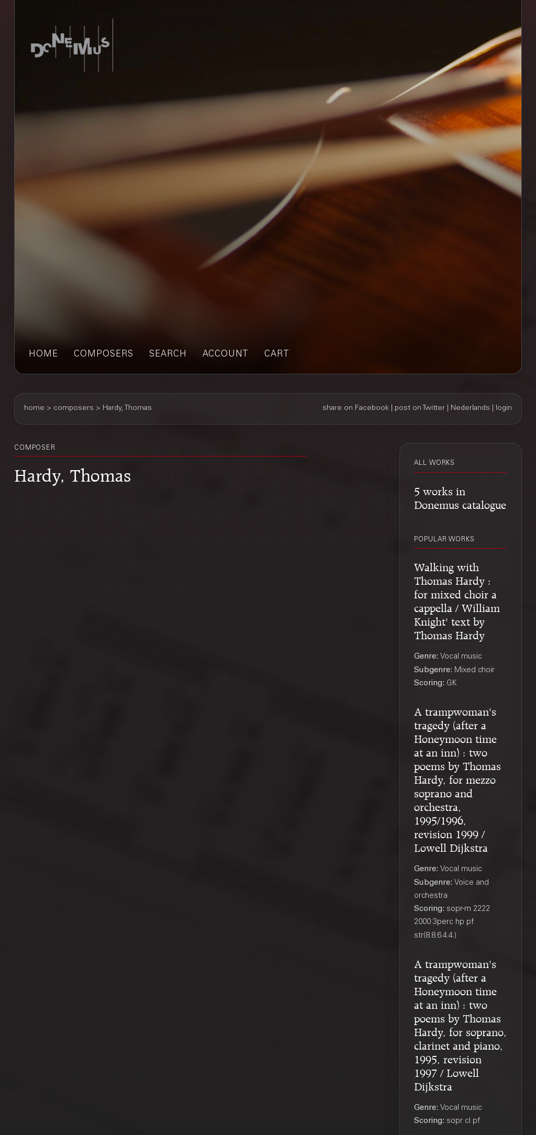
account (226, 354)
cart (276, 354)
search (168, 354)
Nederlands (470, 408)
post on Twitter (420, 408)
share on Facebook (355, 408)
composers (103, 354)
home (43, 354)
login (504, 408)
